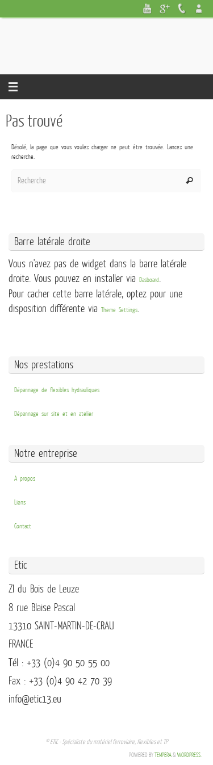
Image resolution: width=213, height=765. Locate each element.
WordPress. (189, 755)
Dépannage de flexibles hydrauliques (56, 390)
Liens (20, 502)
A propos (24, 478)
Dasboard (149, 280)
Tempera (163, 755)
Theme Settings (119, 310)
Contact (22, 526)
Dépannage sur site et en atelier (53, 414)
